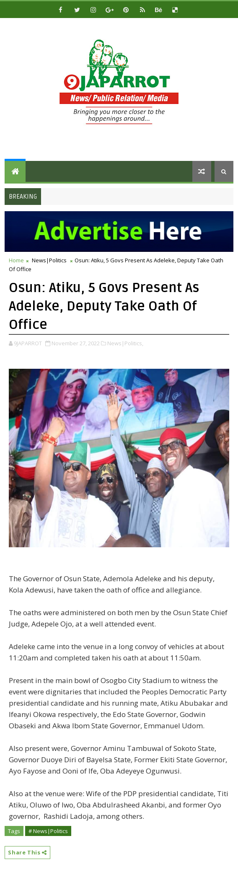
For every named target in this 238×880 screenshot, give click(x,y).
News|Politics (49, 260)
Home (16, 260)
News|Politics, (125, 343)
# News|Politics (48, 831)
